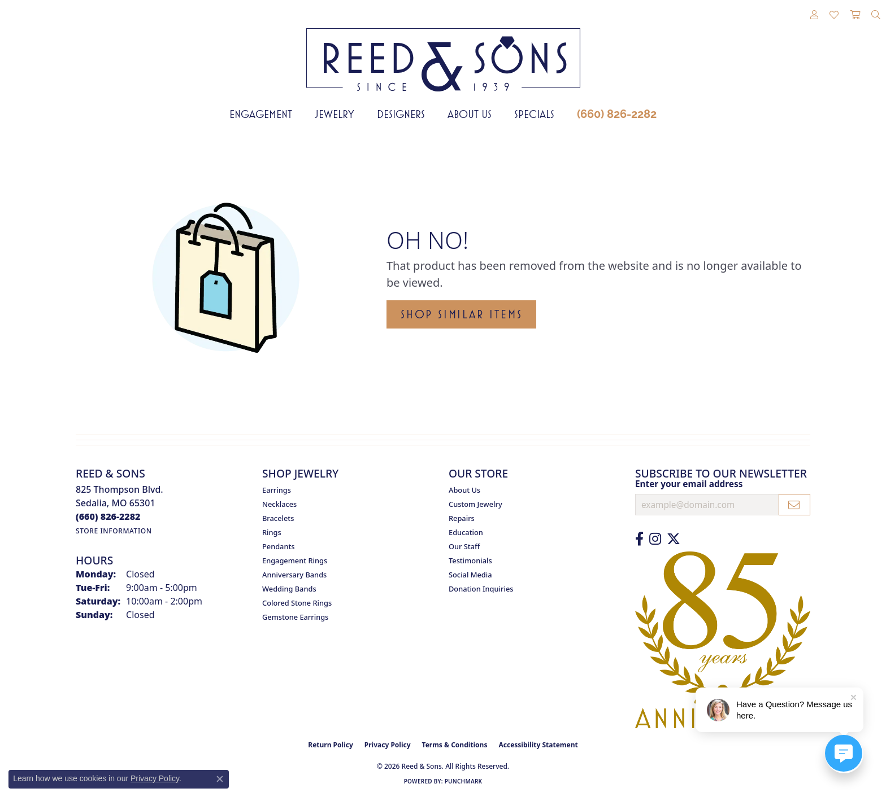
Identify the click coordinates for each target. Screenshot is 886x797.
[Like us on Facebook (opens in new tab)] (639, 539)
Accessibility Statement (537, 745)
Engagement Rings (294, 560)
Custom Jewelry (475, 504)
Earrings (276, 490)
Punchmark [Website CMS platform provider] (464, 781)
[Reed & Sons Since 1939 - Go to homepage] (443, 51)
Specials (534, 114)
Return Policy (330, 745)
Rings (271, 532)
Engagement (260, 114)
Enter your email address (688, 483)
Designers (401, 114)
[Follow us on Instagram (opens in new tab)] (655, 539)
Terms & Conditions (455, 745)
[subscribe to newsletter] (794, 504)
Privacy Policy (387, 745)
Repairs (462, 518)
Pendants (278, 546)
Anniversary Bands (294, 575)
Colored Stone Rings (297, 603)
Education (466, 532)
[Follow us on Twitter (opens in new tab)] (673, 539)
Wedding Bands (289, 589)
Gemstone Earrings (295, 617)
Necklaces (279, 504)
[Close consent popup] (219, 779)
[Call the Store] (108, 516)
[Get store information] (114, 531)
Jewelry (334, 114)
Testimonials (470, 560)
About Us (470, 114)
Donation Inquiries (481, 589)
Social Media (470, 575)
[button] (814, 15)
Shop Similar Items (461, 314)
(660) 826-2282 (617, 114)
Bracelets (278, 518)
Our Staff (464, 546)
